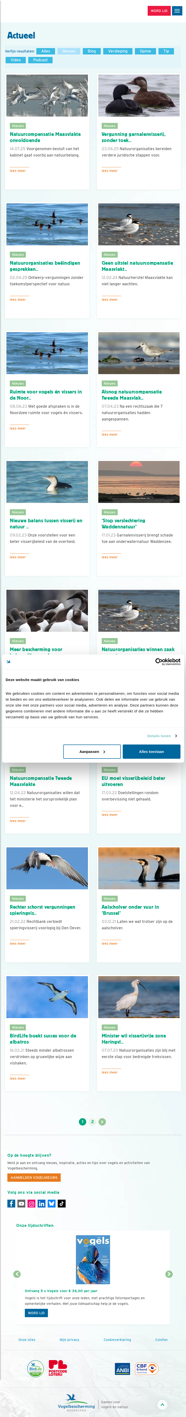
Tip (166, 51)
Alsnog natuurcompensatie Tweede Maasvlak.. (132, 395)
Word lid (36, 1313)
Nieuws (68, 51)
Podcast (40, 60)
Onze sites (26, 1340)
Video (16, 60)
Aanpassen (92, 751)
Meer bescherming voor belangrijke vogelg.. (36, 652)
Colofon (161, 1340)
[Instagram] (31, 1203)
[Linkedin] (41, 1203)
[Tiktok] (62, 1203)
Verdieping (118, 51)
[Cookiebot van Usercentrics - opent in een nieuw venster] (158, 662)
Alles (45, 51)
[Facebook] (11, 1203)
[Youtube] (21, 1203)
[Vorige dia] (17, 1300)
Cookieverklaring (117, 1340)
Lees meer (18, 171)
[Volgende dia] (169, 1300)
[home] (24, 11)
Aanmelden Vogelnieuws (34, 1178)
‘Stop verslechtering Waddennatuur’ (123, 524)
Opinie (145, 51)
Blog (92, 51)
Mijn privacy (69, 1340)
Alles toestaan (151, 751)
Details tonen (159, 736)
